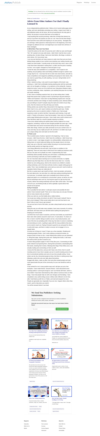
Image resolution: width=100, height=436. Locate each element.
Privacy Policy (62, 428)
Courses (43, 426)
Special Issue (32, 381)
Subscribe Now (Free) (62, 309)
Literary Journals (33, 411)
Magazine (79, 2)
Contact (60, 426)
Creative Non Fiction (33, 406)
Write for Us (26, 426)
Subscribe (26, 424)
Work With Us (62, 424)
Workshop (86, 2)
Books (25, 428)
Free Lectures (44, 424)
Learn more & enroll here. (49, 13)
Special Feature (56, 411)
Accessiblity (61, 430)
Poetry (39, 411)
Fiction (40, 406)
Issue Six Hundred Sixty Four (58, 381)
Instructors (43, 430)
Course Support (45, 428)
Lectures (93, 2)
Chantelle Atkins (36, 18)
